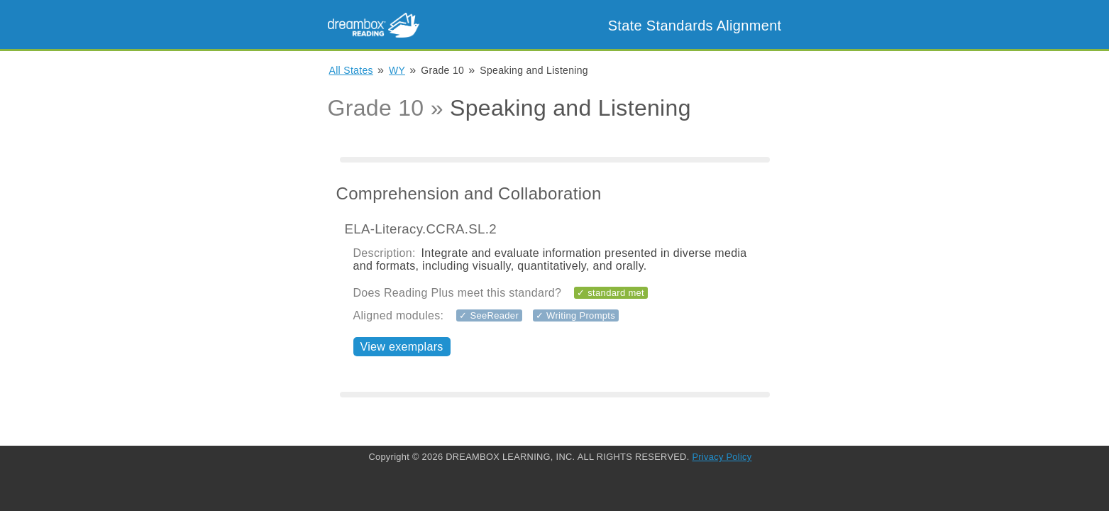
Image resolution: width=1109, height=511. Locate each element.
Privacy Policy (721, 456)
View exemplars (401, 347)
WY (397, 70)
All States (351, 70)
